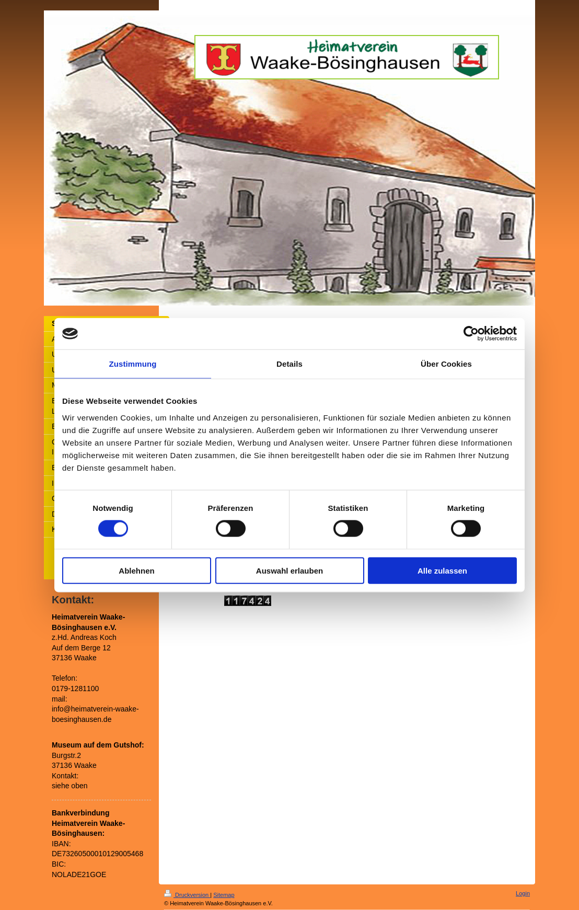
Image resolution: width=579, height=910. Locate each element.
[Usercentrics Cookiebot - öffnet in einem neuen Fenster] (471, 334)
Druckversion (187, 895)
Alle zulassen (442, 570)
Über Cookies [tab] (446, 363)
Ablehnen (136, 570)
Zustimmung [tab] (133, 363)
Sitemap (223, 895)
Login (523, 893)
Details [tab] (289, 363)
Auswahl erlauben (289, 570)
